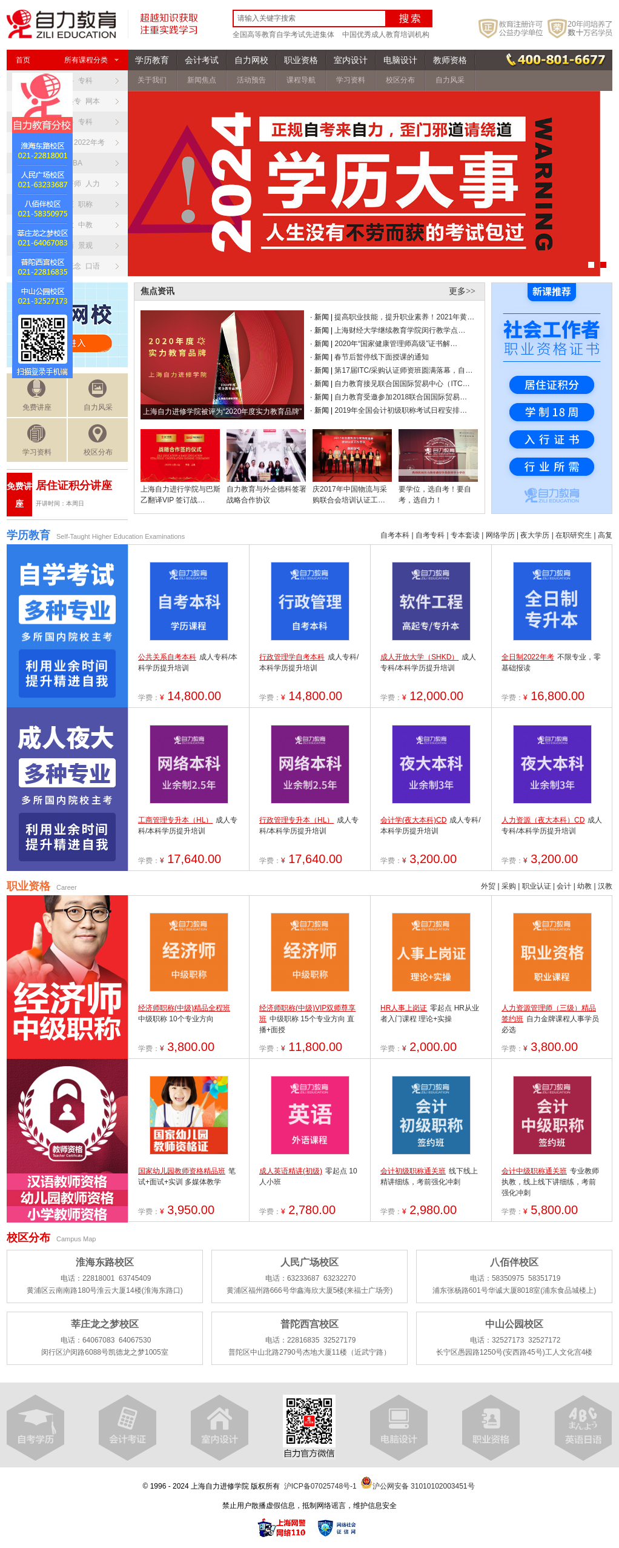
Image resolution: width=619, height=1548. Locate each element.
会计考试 (202, 60)
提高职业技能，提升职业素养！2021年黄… (404, 317)
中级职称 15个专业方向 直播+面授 (307, 1019)
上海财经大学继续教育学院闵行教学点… (399, 330)
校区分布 (98, 440)
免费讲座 (36, 395)
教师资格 (450, 60)
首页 (23, 60)
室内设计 (351, 60)
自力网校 (251, 60)
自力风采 (98, 395)
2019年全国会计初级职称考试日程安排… (400, 410)
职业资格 (301, 60)
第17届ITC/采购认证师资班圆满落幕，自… (403, 370)
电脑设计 (400, 60)
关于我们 (152, 80)
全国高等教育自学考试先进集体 (283, 34)
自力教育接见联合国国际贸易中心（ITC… (401, 383)
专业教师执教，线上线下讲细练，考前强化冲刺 (550, 1182)
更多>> (462, 291)
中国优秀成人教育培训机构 (385, 34)
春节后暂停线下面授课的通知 (381, 357)
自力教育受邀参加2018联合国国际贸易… (400, 397)
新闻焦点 (201, 80)
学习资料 (36, 440)
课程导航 (301, 80)
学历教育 (152, 60)
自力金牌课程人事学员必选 (550, 1019)
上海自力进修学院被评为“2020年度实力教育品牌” (222, 411)
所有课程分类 (91, 60)
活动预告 (251, 80)
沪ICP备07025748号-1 (320, 1486)
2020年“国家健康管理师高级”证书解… (395, 343)
